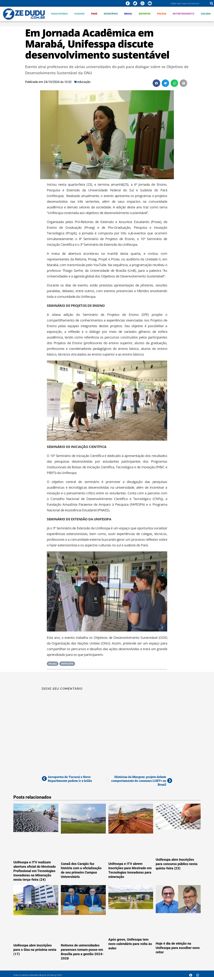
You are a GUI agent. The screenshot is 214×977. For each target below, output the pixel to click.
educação (83, 82)
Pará (94, 14)
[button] (156, 83)
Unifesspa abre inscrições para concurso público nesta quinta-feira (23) (176, 864)
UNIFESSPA (67, 663)
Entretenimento (183, 14)
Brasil (128, 14)
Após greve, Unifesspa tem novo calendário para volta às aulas (130, 943)
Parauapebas (59, 14)
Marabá (79, 14)
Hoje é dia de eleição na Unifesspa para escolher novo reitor (178, 947)
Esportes (144, 14)
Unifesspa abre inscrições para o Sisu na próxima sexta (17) (34, 949)
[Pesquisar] (211, 3)
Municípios (111, 14)
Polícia (161, 14)
